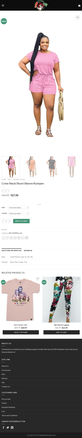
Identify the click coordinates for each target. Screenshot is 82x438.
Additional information (11, 250)
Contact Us (6, 386)
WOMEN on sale (19, 179)
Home (4, 179)
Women (4, 378)
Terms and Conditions (10, 415)
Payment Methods (8, 407)
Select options (20, 332)
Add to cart (21, 221)
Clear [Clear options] (39, 204)
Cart (3, 411)
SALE (9, 179)
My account (6, 399)
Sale (3, 382)
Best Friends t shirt (20, 325)
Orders (4, 403)
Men (3, 374)
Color (4, 213)
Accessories (6, 370)
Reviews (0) (28, 250)
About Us (5, 366)
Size (3, 207)
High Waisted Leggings (61, 325)
